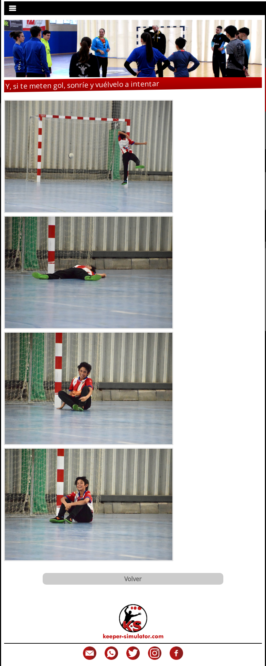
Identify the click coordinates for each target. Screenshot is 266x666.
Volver (132, 579)
